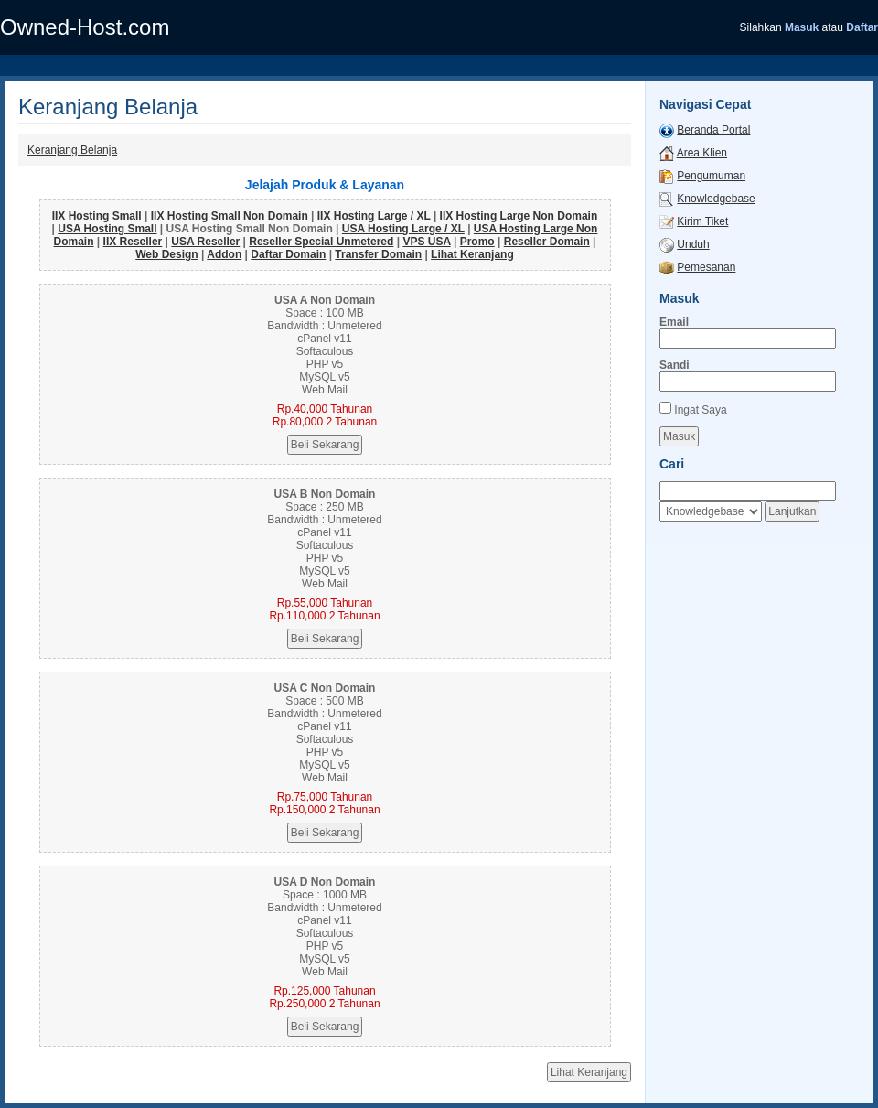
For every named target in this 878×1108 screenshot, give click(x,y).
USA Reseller (205, 241)
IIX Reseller (133, 241)
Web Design (166, 254)
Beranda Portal (713, 130)
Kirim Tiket (702, 221)
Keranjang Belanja (72, 150)
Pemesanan (706, 267)
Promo (477, 241)
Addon (224, 254)
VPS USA (426, 241)
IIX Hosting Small (97, 216)
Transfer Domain (378, 254)
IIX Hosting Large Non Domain (519, 216)
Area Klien (702, 152)
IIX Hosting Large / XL (374, 216)
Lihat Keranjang (472, 254)
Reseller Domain (547, 241)
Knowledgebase (716, 198)
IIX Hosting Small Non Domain (229, 216)
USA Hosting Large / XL (403, 228)
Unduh (693, 244)
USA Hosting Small (107, 228)
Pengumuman (711, 175)
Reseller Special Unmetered (321, 241)
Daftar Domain (288, 254)
